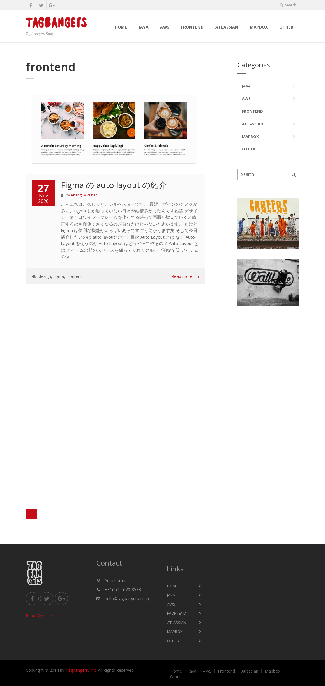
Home (121, 27)
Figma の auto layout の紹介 (114, 185)
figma (58, 276)
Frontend (192, 27)
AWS (164, 27)
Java (144, 27)
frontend (74, 276)
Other (286, 27)
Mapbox (259, 27)
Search (288, 5)
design (45, 276)
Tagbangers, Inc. (81, 670)
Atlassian (226, 27)
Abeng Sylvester (84, 195)
